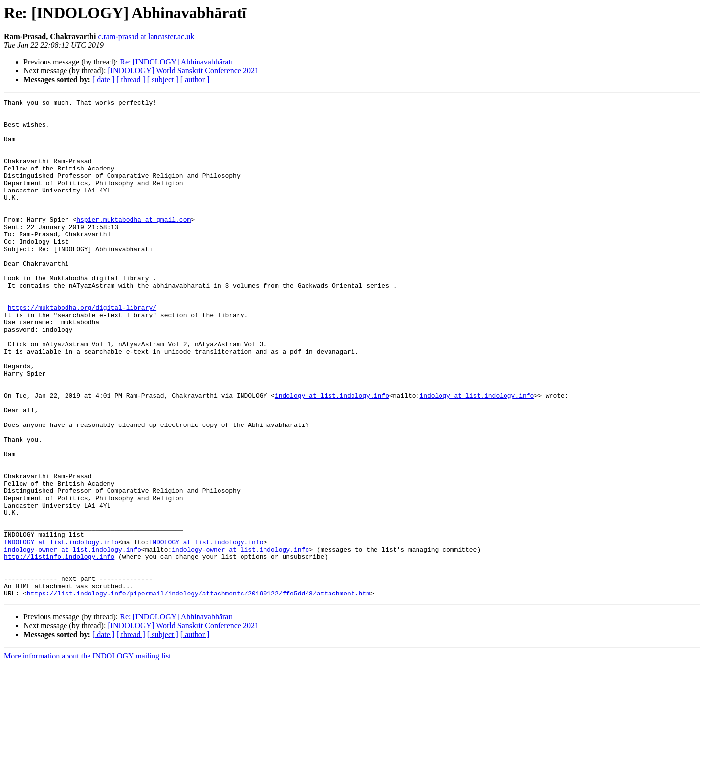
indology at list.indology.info (332, 455)
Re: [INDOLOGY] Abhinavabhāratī (176, 62)
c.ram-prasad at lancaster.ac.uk (146, 36)
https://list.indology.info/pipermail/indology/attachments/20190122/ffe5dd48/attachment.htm (198, 692)
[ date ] (103, 79)
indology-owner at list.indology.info (72, 640)
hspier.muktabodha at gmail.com (133, 244)
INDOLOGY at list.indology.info (61, 631)
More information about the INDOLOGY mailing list (87, 755)
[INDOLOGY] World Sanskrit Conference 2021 (183, 70)
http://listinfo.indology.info (59, 648)
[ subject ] (162, 79)
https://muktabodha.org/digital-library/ (82, 349)
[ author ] (195, 79)
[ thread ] (130, 79)
